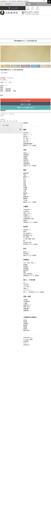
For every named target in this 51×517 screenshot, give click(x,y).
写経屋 (25, 327)
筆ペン (25, 283)
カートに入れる (25, 101)
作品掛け (26, 266)
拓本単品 (26, 253)
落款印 (25, 220)
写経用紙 (26, 155)
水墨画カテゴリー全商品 (30, 222)
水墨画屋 (25, 323)
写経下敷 (26, 162)
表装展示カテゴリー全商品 (31, 275)
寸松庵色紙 (26, 301)
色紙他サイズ (27, 305)
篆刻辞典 (26, 196)
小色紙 (25, 303)
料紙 (14, 91)
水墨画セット (27, 215)
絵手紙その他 (27, 242)
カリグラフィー (27, 290)
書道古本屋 (26, 330)
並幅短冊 (26, 310)
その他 (25, 200)
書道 (1, 87)
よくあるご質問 (12, 8)
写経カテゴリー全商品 (29, 165)
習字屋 (25, 320)
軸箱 (24, 272)
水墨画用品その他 (28, 218)
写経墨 (25, 158)
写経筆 (25, 156)
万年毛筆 (26, 285)
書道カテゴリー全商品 (29, 145)
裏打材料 (26, 270)
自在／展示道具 (27, 273)
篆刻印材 (26, 173)
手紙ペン (26, 288)
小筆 (24, 191)
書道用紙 (8, 89)
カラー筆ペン (27, 286)
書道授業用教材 (27, 143)
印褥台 (25, 189)
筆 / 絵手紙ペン (27, 233)
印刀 (24, 178)
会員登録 (26, 341)
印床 (24, 182)
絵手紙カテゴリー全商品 (30, 244)
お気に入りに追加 (25, 104)
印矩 (24, 195)
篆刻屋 (25, 325)
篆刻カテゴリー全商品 (29, 202)
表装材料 (26, 268)
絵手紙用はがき (27, 235)
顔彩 (24, 231)
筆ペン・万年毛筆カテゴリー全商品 (33, 292)
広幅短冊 (26, 308)
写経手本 (26, 160)
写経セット (26, 153)
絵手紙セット (27, 230)
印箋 (24, 186)
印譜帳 (25, 187)
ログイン (26, 343)
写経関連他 (26, 164)
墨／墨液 (26, 237)
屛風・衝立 (26, 307)
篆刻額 (25, 198)
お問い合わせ (32, 4)
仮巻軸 (25, 264)
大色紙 (25, 299)
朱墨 (24, 184)
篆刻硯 (25, 193)
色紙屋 (25, 322)
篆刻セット (26, 177)
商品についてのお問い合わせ (25, 107)
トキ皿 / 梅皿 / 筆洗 (29, 239)
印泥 (24, 180)
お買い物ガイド (7, 4)
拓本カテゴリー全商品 (29, 255)
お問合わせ (26, 345)
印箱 (24, 175)
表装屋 (25, 328)
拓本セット (26, 251)
